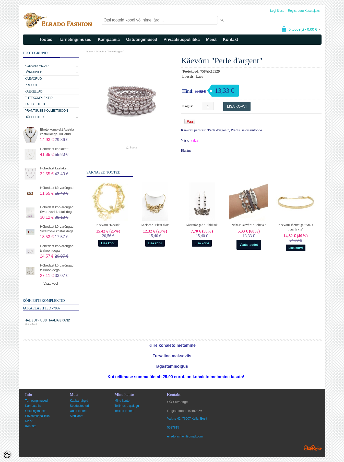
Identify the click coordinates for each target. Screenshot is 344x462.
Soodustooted (79, 406)
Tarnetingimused (75, 39)
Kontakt (230, 39)
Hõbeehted (34, 117)
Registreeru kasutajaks (303, 11)
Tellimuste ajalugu (127, 406)
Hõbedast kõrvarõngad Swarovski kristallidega (57, 209)
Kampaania (109, 39)
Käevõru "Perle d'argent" (110, 51)
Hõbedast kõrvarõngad (57, 188)
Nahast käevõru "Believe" (249, 225)
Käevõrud (33, 78)
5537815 (173, 427)
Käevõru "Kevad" (108, 225)
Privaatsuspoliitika (182, 39)
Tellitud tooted (124, 411)
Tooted (46, 39)
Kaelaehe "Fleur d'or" (155, 225)
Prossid (32, 85)
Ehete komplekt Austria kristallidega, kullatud (57, 132)
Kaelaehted (35, 104)
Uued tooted (78, 411)
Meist (211, 39)
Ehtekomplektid (39, 98)
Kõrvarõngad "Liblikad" (202, 225)
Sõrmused (33, 72)
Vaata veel (51, 283)
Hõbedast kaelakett (54, 149)
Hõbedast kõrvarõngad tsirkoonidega (57, 248)
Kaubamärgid (79, 400)
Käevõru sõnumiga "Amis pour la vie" (295, 227)
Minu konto (122, 400)
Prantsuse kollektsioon (46, 110)
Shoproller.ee (313, 448)
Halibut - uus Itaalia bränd (51, 322)
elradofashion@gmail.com (185, 436)
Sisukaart (76, 416)
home (90, 51)
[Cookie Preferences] (7, 454)
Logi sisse (277, 11)
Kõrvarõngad (37, 66)
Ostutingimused (141, 39)
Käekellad (34, 91)
